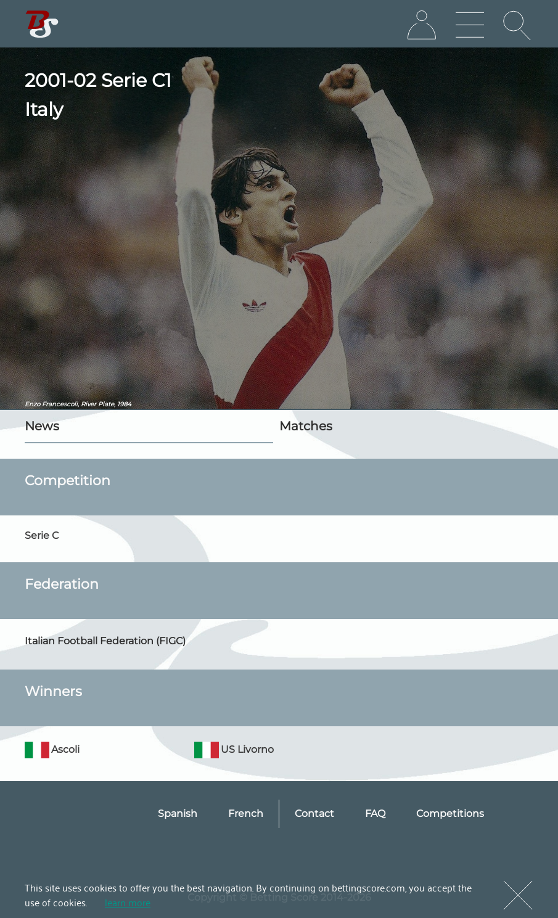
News (42, 426)
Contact (314, 813)
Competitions (450, 813)
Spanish (177, 813)
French (245, 813)
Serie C (42, 535)
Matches (305, 426)
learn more (127, 902)
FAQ (375, 813)
